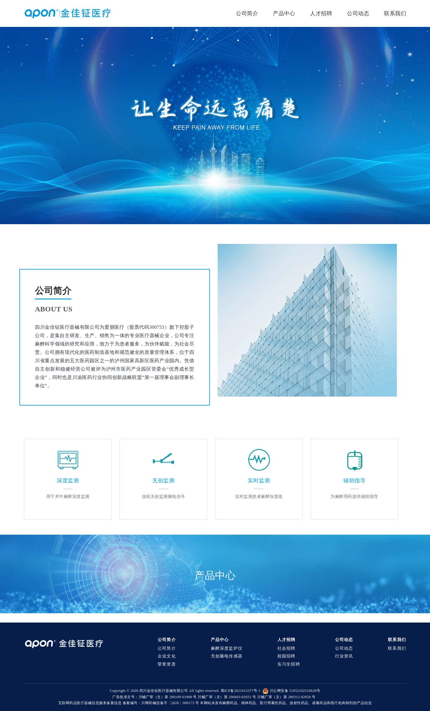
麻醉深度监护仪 (226, 648)
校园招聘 (286, 656)
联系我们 (395, 13)
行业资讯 (344, 656)
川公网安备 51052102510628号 (291, 691)
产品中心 (284, 13)
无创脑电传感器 (226, 656)
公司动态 (358, 13)
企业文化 (167, 656)
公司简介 (247, 13)
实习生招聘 (288, 664)
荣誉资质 (167, 664)
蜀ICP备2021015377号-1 (241, 691)
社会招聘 (286, 648)
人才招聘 (321, 13)
